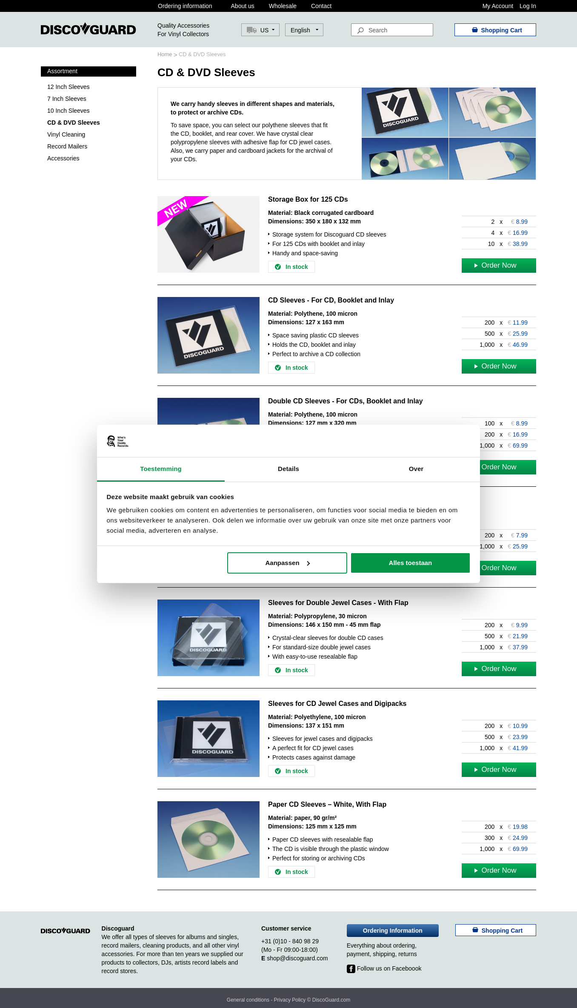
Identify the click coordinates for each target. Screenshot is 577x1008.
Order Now (495, 265)
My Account (498, 6)
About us (242, 6)
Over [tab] (416, 468)
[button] (304, 30)
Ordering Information (393, 930)
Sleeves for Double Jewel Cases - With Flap (338, 602)
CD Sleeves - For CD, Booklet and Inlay (331, 300)
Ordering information (185, 6)
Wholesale (283, 6)
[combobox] (392, 29)
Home (165, 54)
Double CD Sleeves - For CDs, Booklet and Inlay (345, 401)
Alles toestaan (410, 562)
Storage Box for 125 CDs (308, 199)
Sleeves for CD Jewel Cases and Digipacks (337, 703)
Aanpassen (288, 562)
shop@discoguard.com (297, 958)
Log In (528, 6)
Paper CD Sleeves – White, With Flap (327, 804)
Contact (321, 6)
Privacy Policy (290, 1000)
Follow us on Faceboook (384, 968)
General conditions (248, 1000)
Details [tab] (288, 468)
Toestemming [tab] (161, 468)
